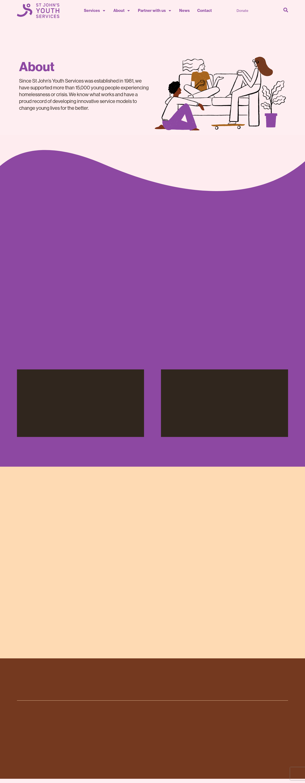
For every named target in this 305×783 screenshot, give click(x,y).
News (184, 10)
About (121, 11)
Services (95, 11)
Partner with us (155, 11)
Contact (204, 10)
